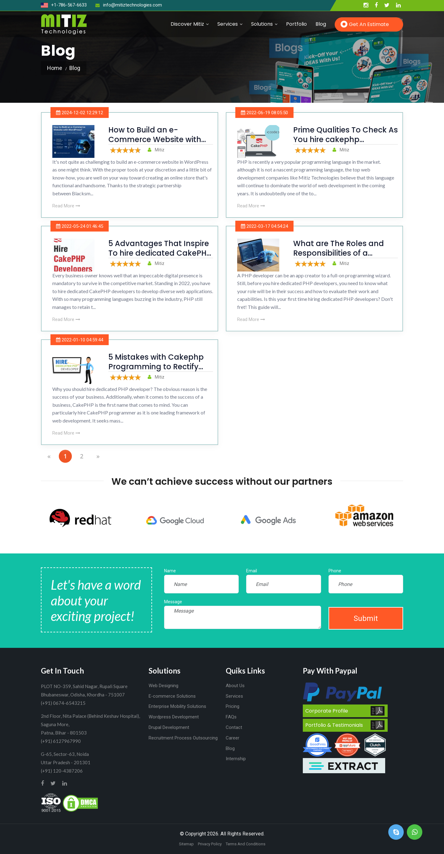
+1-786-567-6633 (64, 5)
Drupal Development (169, 727)
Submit (366, 618)
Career (232, 738)
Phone (335, 570)
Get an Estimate (369, 24)
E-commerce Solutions (172, 696)
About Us (235, 685)
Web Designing (163, 685)
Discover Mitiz (187, 24)
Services (227, 24)
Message (173, 601)
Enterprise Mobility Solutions (177, 706)
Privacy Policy (210, 844)
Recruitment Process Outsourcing (183, 738)
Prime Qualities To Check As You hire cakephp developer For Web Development (345, 144)
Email (251, 570)
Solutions (262, 24)
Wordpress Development (174, 717)
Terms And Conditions (245, 844)
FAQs (231, 717)
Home (54, 68)
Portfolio (296, 24)
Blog (321, 24)
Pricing (232, 706)
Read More (66, 206)
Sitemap (186, 844)
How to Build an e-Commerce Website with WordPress (154, 139)
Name (170, 570)
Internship (236, 758)
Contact (234, 727)
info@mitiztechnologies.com (128, 5)
